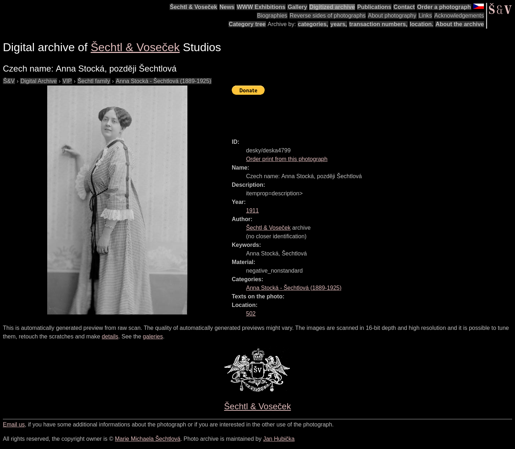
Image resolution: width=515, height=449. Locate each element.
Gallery (297, 7)
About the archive (460, 24)
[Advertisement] (362, 113)
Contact (404, 7)
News (227, 7)
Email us (14, 424)
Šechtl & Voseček (193, 7)
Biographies (272, 16)
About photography (392, 16)
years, (338, 24)
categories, (313, 24)
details (110, 336)
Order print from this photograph (287, 159)
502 (251, 314)
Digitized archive (332, 7)
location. (421, 24)
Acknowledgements (459, 16)
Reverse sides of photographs (328, 16)
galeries (153, 336)
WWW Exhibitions (261, 7)
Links (425, 16)
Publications (374, 7)
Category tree (247, 24)
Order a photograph (444, 7)
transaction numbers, (378, 24)
